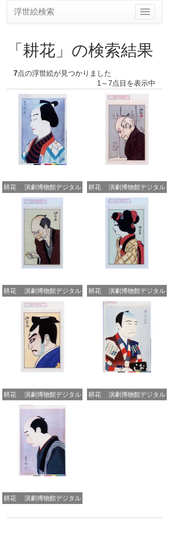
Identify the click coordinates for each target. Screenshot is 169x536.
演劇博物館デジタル (52, 187)
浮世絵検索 (34, 11)
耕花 (10, 187)
